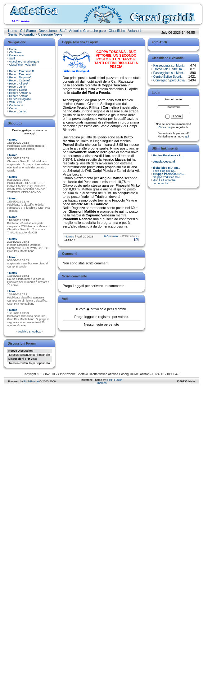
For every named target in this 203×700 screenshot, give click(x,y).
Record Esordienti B (21, 71)
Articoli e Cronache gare (87, 31)
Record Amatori (19, 96)
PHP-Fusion (31, 381)
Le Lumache (163, 182)
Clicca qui (164, 127)
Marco (13, 139)
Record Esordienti (20, 74)
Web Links (15, 102)
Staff (63, 31)
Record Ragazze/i (20, 77)
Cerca (13, 108)
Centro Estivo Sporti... (168, 76)
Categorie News (50, 34)
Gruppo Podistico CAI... (168, 175)
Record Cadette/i (19, 80)
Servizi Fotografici (21, 34)
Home (12, 31)
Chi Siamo (28, 31)
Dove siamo (47, 31)
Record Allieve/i (19, 83)
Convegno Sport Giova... (170, 80)
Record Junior (18, 86)
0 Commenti (111, 236)
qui (187, 136)
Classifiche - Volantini (125, 31)
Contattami (16, 105)
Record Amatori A (20, 92)
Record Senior (18, 89)
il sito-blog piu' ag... (165, 169)
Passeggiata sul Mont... (169, 65)
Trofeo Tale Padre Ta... (168, 69)
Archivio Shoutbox (29, 331)
